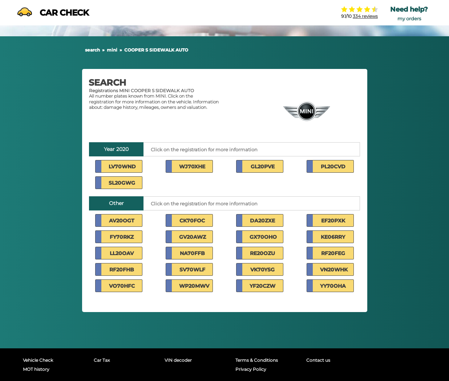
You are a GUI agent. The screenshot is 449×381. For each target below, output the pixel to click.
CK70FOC (192, 220)
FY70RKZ (122, 237)
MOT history (36, 369)
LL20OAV (122, 253)
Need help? (409, 9)
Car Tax (102, 360)
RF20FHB (121, 269)
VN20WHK (334, 269)
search (92, 50)
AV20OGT (121, 220)
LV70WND (122, 166)
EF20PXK (333, 220)
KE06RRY (333, 237)
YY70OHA (333, 286)
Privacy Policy (250, 369)
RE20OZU (262, 253)
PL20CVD (333, 166)
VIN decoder (178, 360)
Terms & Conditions (256, 360)
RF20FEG (333, 253)
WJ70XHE (192, 166)
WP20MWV (194, 286)
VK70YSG (262, 269)
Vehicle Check (38, 360)
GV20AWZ (192, 237)
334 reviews (365, 16)
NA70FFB (192, 253)
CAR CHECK (53, 13)
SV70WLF (192, 269)
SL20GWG (122, 183)
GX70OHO (263, 237)
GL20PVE (263, 166)
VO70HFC (122, 286)
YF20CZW (262, 286)
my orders (409, 18)
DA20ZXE (262, 220)
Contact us (318, 360)
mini (112, 50)
